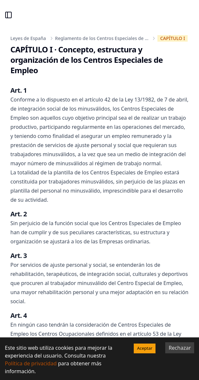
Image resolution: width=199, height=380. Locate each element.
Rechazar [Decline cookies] (179, 347)
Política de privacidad (31, 363)
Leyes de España (28, 38)
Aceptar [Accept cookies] (144, 348)
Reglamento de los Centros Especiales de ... (102, 38)
